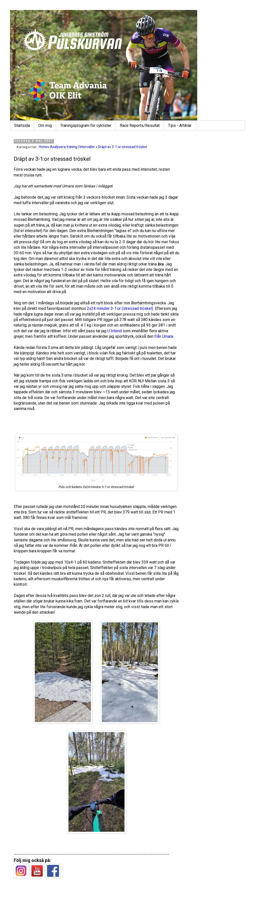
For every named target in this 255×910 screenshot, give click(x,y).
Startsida (22, 125)
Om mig (45, 125)
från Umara (163, 336)
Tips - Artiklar (179, 125)
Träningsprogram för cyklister (85, 125)
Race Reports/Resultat (140, 125)
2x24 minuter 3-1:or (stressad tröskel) (120, 308)
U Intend (114, 331)
